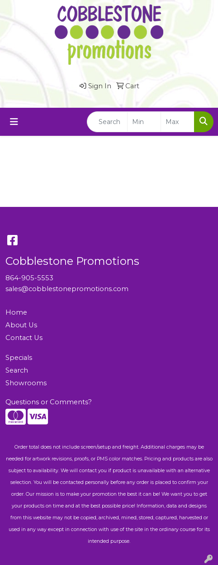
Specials (18, 358)
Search (16, 370)
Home (16, 312)
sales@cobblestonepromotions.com (66, 289)
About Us (21, 325)
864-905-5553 (29, 278)
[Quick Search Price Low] (144, 121)
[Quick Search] (107, 121)
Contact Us (24, 338)
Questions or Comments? (48, 402)
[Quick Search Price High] (177, 121)
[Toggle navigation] (14, 121)
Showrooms (26, 383)
